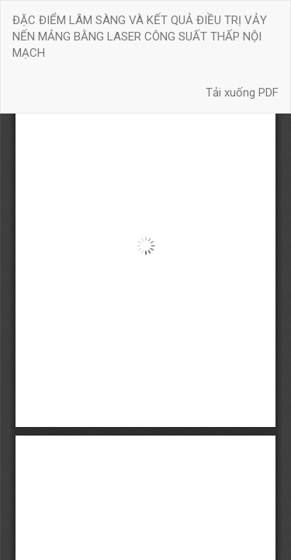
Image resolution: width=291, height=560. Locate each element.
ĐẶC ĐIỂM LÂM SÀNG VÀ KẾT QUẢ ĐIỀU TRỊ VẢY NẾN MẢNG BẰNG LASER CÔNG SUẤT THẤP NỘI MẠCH (139, 37)
